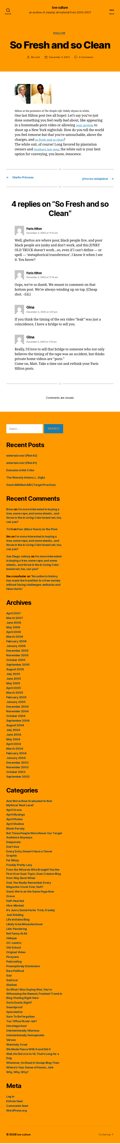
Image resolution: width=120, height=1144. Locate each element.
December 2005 (17, 651)
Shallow (60, 34)
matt (36, 58)
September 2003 (18, 777)
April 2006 (13, 632)
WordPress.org (16, 1111)
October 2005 (15, 660)
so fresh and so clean (51, 141)
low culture (60, 8)
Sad (9, 976)
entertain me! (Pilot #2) (21, 456)
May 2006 (13, 628)
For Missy (12, 861)
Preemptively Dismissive (23, 967)
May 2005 (13, 684)
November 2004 (17, 712)
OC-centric (13, 943)
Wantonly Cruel (16, 1045)
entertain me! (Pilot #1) (21, 463)
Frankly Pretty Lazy (19, 865)
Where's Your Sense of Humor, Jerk (29, 1068)
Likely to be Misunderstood (24, 925)
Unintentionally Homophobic (25, 1036)
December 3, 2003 (59, 58)
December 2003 (17, 763)
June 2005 (13, 679)
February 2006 (16, 642)
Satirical (12, 981)
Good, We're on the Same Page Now (30, 892)
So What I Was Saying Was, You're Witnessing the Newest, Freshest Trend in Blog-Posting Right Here (34, 994)
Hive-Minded (15, 906)
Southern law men (48, 150)
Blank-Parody (15, 829)
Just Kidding (14, 915)
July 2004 (13, 730)
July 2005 (13, 674)
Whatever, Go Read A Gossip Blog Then (32, 1063)
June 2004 (13, 735)
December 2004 (17, 707)
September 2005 (18, 665)
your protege (86, 126)
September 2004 (18, 721)
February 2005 (16, 698)
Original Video (15, 953)
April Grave (14, 810)
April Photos (14, 820)
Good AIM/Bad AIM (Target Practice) (31, 485)
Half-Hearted (15, 901)
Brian (9, 510)
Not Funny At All (16, 934)
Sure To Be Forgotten (20, 1017)
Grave (10, 897)
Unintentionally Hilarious (22, 1031)
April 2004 (13, 744)
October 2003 (15, 772)
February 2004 (16, 754)
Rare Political (15, 971)
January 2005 (16, 702)
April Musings (15, 815)
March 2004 (14, 749)
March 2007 (14, 618)
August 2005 (15, 670)
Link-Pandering (16, 929)
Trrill (9, 530)
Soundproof (14, 1008)
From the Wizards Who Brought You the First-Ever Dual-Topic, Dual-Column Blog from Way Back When (33, 874)
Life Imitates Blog (18, 920)
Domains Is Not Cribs (20, 471)
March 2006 (14, 637)
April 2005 (13, 688)
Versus (11, 1040)
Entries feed (14, 1102)
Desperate (13, 842)
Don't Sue (12, 847)
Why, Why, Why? (17, 1072)
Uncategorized (16, 1026)
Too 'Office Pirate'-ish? (21, 1022)
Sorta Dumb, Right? (19, 1003)
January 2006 (16, 646)
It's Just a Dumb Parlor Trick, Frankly (30, 911)
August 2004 (15, 726)
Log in (10, 1097)
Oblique (11, 939)
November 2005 (17, 656)
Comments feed (17, 1106)
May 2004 (13, 740)
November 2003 (17, 768)
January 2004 (16, 758)
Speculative (14, 1012)
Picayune (12, 957)
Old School (13, 948)
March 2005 (14, 693)
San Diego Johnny (18, 557)
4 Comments (86, 58)
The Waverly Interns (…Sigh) (25, 478)
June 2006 (13, 623)
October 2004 (15, 716)
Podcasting (14, 962)
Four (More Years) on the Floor (37, 530)
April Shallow (15, 824)
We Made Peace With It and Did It (28, 1050)
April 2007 (13, 614)
